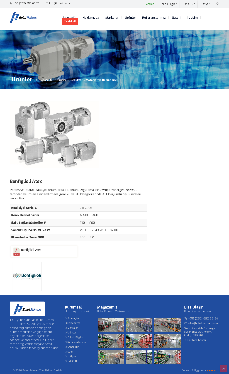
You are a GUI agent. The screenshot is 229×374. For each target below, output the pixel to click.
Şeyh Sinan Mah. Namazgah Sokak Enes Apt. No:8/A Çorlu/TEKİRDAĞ (200, 332)
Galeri (176, 18)
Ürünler (130, 18)
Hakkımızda (91, 18)
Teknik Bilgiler (168, 4)
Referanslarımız (154, 18)
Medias (149, 4)
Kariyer (205, 4)
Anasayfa (72, 318)
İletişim (192, 18)
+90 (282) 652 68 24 (24, 3)
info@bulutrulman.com (62, 3)
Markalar (112, 18)
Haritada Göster (195, 340)
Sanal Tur (189, 4)
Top (223, 368)
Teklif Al (70, 21)
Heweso (211, 370)
